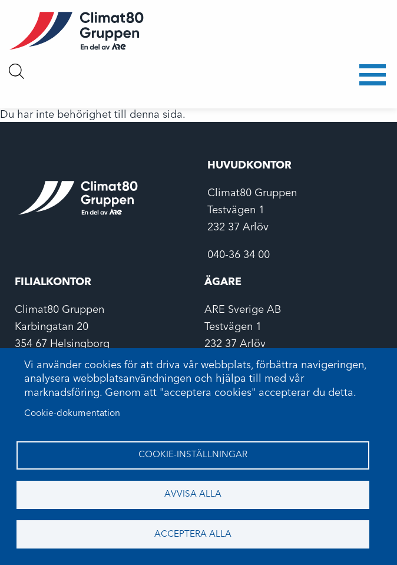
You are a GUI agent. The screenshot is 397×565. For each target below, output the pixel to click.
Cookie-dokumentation (72, 413)
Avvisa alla (192, 494)
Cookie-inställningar (192, 455)
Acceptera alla (192, 534)
